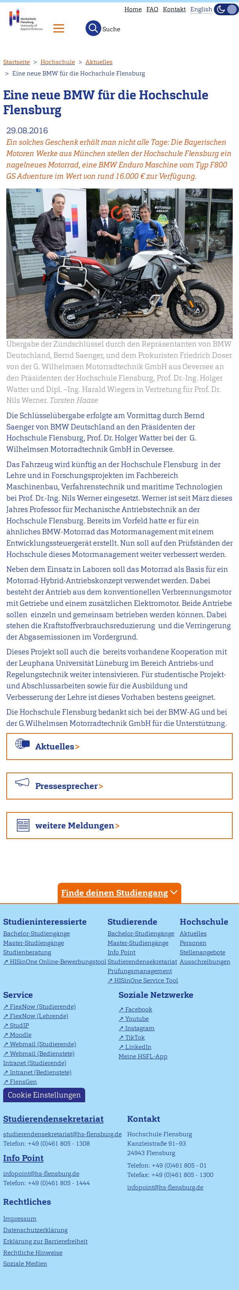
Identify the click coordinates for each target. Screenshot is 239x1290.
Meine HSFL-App (143, 1056)
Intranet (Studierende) (34, 1063)
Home (133, 9)
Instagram (140, 1028)
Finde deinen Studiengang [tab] (120, 892)
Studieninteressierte (45, 921)
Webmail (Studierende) (43, 1044)
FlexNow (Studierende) (43, 1007)
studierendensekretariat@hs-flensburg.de (62, 1134)
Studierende (132, 921)
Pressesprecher (66, 786)
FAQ (152, 9)
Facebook (138, 1009)
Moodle (20, 1035)
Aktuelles (99, 62)
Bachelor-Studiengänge (36, 933)
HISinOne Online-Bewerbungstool (58, 962)
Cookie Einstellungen (44, 1095)
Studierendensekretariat (142, 962)
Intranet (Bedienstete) (40, 1072)
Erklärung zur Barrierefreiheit (45, 1241)
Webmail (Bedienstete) (42, 1053)
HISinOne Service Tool (146, 980)
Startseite (16, 62)
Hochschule (57, 62)
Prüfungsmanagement (140, 971)
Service (18, 995)
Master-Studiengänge (33, 943)
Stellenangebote (202, 952)
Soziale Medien (25, 1263)
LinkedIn (138, 1047)
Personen (193, 943)
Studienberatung (27, 952)
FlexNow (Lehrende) (39, 1016)
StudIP (19, 1025)
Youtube (137, 1019)
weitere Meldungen (74, 825)
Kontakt (174, 9)
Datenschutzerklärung (35, 1230)
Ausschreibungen (205, 962)
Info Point (121, 952)
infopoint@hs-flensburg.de (41, 1174)
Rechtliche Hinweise (32, 1253)
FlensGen (23, 1082)
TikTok (135, 1037)
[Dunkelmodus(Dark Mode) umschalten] (226, 9)
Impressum (19, 1219)
